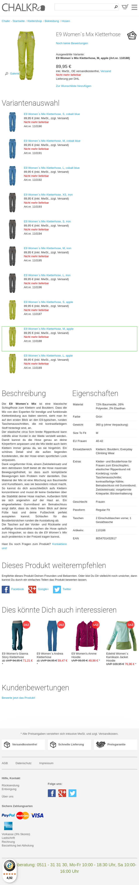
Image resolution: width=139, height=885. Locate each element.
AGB (5, 763)
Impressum (46, 763)
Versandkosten (108, 733)
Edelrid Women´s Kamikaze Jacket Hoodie (121, 643)
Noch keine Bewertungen (72, 43)
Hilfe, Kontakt (11, 778)
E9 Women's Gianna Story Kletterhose (17, 643)
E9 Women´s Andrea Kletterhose (52, 643)
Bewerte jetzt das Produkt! (18, 697)
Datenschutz (24, 763)
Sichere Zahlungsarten (17, 806)
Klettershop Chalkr (23, 7)
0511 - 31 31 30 (52, 864)
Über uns (7, 796)
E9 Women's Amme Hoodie (87, 641)
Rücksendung (10, 785)
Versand (105, 71)
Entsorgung (9, 789)
